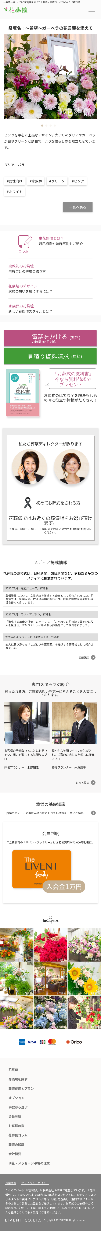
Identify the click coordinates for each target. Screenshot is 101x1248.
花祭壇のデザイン (22, 286)
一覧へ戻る (77, 207)
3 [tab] (51, 126)
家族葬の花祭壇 (21, 305)
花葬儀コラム (18, 1135)
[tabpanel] (50, 76)
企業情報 (10, 1183)
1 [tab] (42, 126)
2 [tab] (46, 126)
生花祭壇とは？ (51, 238)
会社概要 (14, 1153)
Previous (10, 77)
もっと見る (82, 782)
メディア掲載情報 (50, 562)
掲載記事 (83, 657)
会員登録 (14, 1116)
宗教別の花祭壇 (21, 266)
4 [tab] (55, 126)
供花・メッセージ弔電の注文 (29, 1163)
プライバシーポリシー (35, 1183)
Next (90, 77)
